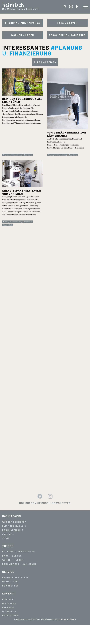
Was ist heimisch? (14, 522)
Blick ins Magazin (14, 526)
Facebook (8, 607)
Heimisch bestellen (15, 577)
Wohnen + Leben (22, 35)
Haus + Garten (67, 23)
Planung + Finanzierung (22, 23)
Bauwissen (28, 155)
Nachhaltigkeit (13, 530)
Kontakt (8, 599)
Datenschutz (11, 615)
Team (5, 538)
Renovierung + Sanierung (67, 35)
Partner (8, 534)
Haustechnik (10, 219)
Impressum (9, 611)
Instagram (9, 603)
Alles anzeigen (45, 62)
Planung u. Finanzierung (12, 155)
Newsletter (10, 586)
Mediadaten (10, 581)
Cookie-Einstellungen (67, 619)
